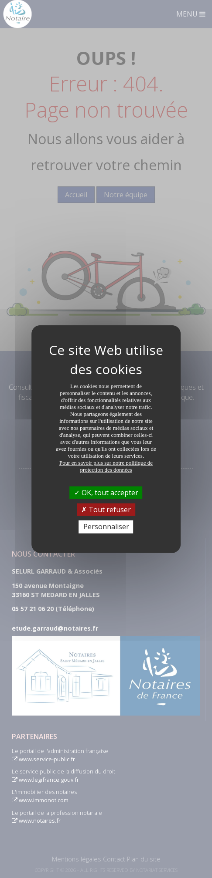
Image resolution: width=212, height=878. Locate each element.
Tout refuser (106, 509)
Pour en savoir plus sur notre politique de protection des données (106, 466)
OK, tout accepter (106, 492)
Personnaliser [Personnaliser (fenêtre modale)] (106, 526)
